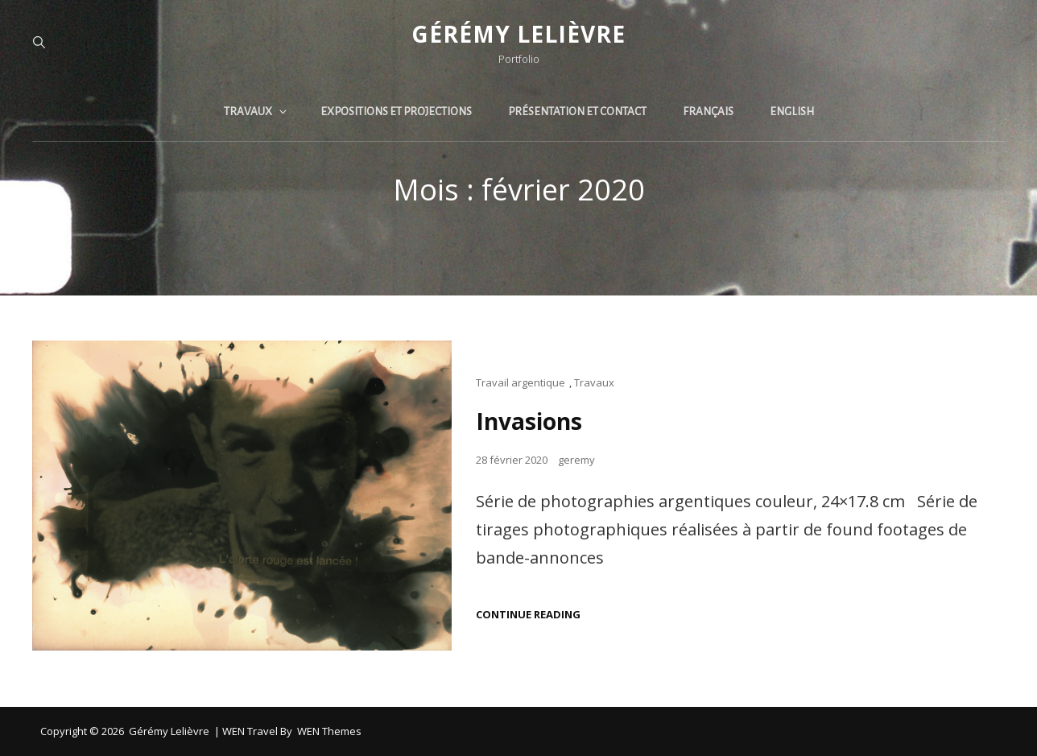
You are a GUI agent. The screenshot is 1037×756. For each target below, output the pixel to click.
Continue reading (528, 615)
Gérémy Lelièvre (518, 34)
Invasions (529, 421)
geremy (576, 459)
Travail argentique (520, 382)
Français (708, 111)
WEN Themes (329, 731)
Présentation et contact (577, 111)
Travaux (256, 111)
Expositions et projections (396, 111)
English (792, 111)
